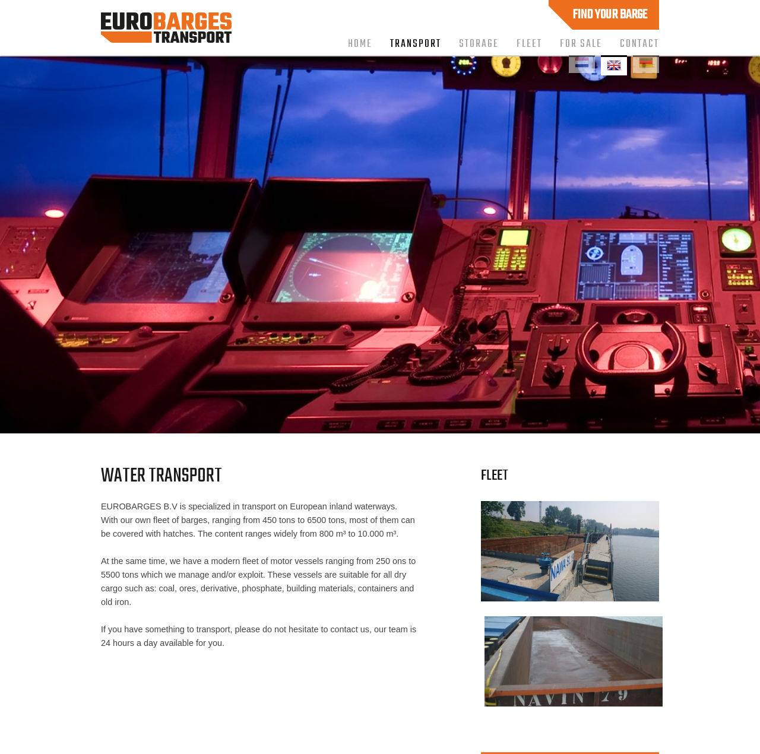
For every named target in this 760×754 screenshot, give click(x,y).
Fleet (529, 44)
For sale (581, 44)
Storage (479, 44)
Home (360, 44)
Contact (639, 44)
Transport (415, 44)
